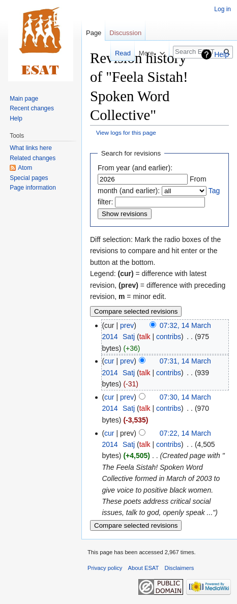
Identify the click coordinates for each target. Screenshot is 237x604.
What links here (31, 148)
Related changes (32, 158)
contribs (168, 337)
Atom (25, 167)
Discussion (125, 33)
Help (221, 54)
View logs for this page (126, 132)
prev (127, 325)
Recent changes (32, 108)
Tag (214, 191)
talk (145, 337)
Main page (24, 98)
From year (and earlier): (135, 168)
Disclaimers (179, 568)
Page (93, 33)
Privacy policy (104, 568)
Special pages (29, 178)
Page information (33, 187)
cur (109, 361)
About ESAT (143, 568)
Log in (222, 9)
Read (116, 53)
